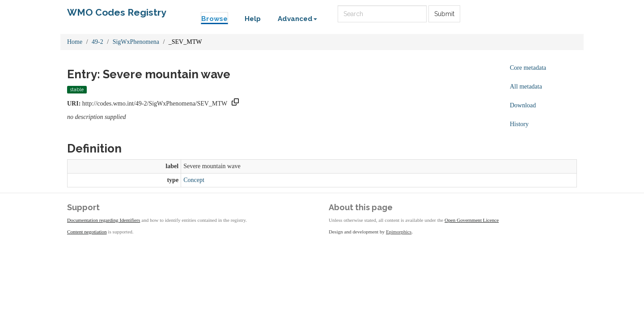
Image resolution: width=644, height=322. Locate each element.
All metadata (526, 86)
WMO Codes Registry (116, 12)
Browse (214, 19)
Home (74, 41)
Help (253, 19)
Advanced (297, 19)
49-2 (97, 41)
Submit (444, 13)
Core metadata (528, 67)
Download (523, 105)
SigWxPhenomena (136, 41)
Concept (193, 180)
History (519, 124)
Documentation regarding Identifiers (103, 220)
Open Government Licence (472, 220)
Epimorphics (398, 231)
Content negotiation (87, 231)
